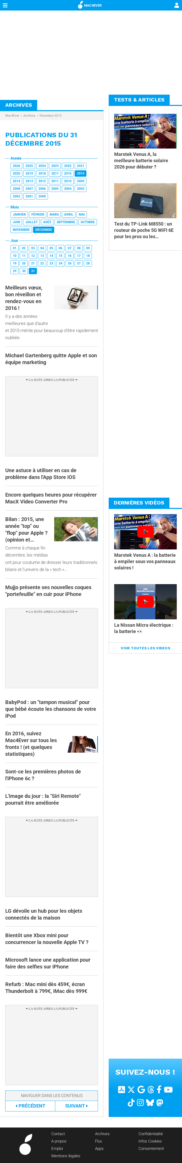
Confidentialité (151, 1133)
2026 (16, 166)
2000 (42, 196)
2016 (67, 173)
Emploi (57, 1148)
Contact (58, 1133)
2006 (42, 189)
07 (69, 248)
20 (24, 263)
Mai (82, 214)
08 (79, 248)
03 (33, 248)
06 (60, 248)
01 (14, 248)
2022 (67, 166)
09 (88, 248)
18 (88, 256)
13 (42, 256)
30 (24, 271)
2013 (29, 181)
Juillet (31, 222)
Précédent (30, 1106)
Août (47, 222)
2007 (29, 189)
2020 (16, 173)
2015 (80, 173)
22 (42, 263)
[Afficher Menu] (5, 5)
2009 (80, 181)
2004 (67, 189)
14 (51, 256)
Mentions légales (65, 1156)
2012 (42, 181)
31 (33, 271)
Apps (99, 1148)
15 (60, 256)
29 (14, 271)
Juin (16, 222)
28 (88, 263)
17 (79, 256)
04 (42, 248)
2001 (29, 196)
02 (24, 248)
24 (60, 263)
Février (37, 214)
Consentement (151, 1148)
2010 (67, 181)
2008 (16, 189)
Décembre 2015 (51, 116)
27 (79, 263)
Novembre (21, 230)
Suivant (76, 1106)
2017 (55, 173)
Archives (29, 116)
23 (51, 263)
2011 (55, 181)
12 (33, 256)
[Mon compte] (177, 5)
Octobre (88, 222)
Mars (54, 214)
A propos (59, 1141)
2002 (16, 196)
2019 (29, 173)
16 (69, 256)
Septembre (66, 222)
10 (14, 256)
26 (69, 263)
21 (33, 263)
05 (51, 248)
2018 (42, 173)
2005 (55, 189)
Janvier (19, 214)
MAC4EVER (90, 4)
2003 (80, 189)
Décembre (43, 230)
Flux (98, 1141)
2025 (29, 166)
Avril (68, 214)
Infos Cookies (150, 1141)
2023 (55, 166)
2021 (80, 166)
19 (14, 263)
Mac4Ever (12, 116)
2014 (16, 181)
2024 (42, 166)
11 (24, 256)
